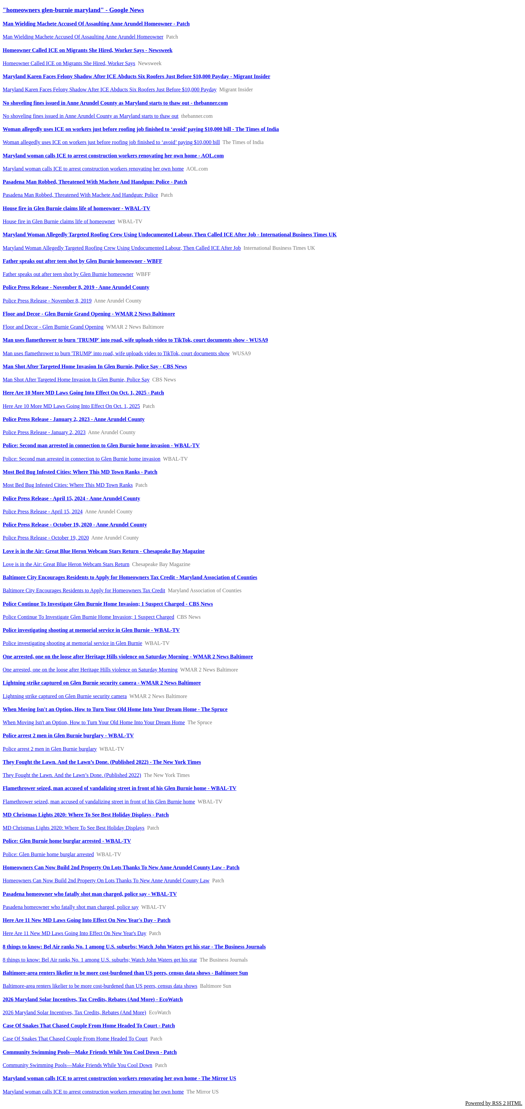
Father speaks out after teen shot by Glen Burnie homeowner (68, 274)
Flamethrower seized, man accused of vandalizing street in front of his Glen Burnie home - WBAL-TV (119, 788)
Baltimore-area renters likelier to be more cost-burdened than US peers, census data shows (100, 986)
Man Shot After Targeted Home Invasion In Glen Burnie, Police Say (76, 379)
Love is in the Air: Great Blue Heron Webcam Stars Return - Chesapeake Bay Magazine (104, 551)
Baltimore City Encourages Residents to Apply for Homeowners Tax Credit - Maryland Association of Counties (130, 577)
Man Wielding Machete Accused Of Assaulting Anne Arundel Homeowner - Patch (96, 24)
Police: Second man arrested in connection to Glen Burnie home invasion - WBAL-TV (101, 445)
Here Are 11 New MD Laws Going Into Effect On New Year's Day (74, 933)
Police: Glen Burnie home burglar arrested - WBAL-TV (67, 841)
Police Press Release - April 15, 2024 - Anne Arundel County (71, 498)
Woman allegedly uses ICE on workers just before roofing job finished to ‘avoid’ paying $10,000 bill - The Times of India (141, 129)
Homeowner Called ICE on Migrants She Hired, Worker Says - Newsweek (87, 50)
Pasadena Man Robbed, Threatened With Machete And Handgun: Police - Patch (95, 182)
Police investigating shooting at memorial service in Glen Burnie (72, 643)
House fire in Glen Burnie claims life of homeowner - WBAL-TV (76, 208)
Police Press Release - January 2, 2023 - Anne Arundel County (74, 419)
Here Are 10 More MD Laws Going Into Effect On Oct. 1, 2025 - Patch (83, 393)
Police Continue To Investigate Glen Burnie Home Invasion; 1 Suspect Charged (88, 617)
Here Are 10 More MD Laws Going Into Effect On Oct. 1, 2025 (71, 406)
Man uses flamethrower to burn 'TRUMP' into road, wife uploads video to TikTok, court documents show (116, 353)
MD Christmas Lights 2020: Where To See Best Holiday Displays (74, 828)
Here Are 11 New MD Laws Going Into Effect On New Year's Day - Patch (86, 920)
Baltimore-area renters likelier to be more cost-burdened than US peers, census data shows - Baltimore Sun (125, 973)
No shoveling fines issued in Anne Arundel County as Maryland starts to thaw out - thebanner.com (115, 103)
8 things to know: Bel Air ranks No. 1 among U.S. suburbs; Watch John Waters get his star (100, 960)
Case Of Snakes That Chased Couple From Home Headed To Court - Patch (89, 1025)
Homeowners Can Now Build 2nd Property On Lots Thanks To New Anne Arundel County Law (106, 880)
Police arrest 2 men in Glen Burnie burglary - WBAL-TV (68, 735)
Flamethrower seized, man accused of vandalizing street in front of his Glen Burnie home (99, 801)
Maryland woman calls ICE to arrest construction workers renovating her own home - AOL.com (113, 155)
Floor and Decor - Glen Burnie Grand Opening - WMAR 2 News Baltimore (89, 314)
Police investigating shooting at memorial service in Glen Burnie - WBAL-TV (91, 630)
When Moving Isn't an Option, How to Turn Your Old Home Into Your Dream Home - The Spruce (115, 709)
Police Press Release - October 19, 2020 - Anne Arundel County (75, 524)
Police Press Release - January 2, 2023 (44, 432)
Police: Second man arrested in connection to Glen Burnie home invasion (81, 459)
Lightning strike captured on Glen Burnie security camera (65, 696)
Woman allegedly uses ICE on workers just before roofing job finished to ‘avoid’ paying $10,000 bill (111, 142)
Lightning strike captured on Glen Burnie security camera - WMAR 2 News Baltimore (102, 683)
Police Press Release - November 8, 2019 (47, 301)
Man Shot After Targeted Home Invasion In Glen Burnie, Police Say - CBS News (95, 366)
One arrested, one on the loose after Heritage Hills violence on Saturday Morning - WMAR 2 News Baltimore (128, 656)
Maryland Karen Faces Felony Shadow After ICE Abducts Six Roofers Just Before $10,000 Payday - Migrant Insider (136, 76)
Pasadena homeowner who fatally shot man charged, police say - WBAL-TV (90, 894)
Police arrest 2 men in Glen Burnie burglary (50, 749)
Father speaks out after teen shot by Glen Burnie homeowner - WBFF (82, 261)
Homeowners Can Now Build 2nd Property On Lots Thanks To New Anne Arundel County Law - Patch (121, 867)
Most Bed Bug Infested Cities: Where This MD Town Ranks (68, 485)
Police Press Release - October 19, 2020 (46, 538)
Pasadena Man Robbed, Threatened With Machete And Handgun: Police (80, 195)
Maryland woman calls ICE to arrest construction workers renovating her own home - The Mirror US (119, 1078)
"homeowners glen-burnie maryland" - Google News (73, 9)
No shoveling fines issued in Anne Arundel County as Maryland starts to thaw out (90, 116)
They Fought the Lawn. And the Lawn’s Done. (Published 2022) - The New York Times (102, 762)
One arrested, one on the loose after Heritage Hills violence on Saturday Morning (90, 670)
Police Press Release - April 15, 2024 (43, 511)
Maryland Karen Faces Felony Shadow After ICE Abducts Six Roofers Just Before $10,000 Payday (109, 89)
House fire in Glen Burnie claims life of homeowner (59, 221)
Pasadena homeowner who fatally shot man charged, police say (70, 907)
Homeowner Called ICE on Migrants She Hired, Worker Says (69, 63)
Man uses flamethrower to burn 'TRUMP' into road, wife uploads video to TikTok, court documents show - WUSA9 (135, 340)
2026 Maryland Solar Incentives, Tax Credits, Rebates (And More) (74, 1012)
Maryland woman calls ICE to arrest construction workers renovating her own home (93, 169)
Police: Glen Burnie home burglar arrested (48, 854)
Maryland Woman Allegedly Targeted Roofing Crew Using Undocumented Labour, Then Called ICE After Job (122, 248)
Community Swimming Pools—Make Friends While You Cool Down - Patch (90, 1052)
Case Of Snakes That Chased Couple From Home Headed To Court (75, 1039)
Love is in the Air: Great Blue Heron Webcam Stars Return (66, 564)
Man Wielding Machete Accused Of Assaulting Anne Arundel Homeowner (83, 37)
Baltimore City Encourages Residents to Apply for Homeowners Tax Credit (84, 590)
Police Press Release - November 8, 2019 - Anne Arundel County (76, 287)
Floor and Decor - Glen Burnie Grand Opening (53, 327)
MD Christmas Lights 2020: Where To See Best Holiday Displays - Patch (86, 815)
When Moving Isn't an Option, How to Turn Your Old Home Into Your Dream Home (94, 722)
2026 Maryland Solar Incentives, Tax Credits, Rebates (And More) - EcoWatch (93, 999)
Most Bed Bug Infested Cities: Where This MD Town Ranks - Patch (80, 472)
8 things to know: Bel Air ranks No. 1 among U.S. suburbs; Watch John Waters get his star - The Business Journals (134, 947)
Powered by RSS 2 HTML (493, 1103)
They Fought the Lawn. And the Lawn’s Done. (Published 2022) (72, 775)
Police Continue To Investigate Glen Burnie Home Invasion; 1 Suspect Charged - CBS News (108, 604)
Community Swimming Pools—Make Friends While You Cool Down (77, 1065)
